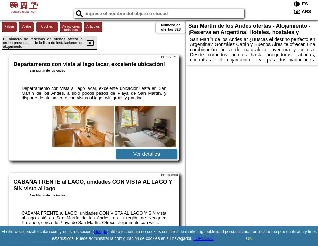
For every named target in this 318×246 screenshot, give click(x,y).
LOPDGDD (203, 238)
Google (100, 231)
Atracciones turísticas (71, 28)
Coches (47, 26)
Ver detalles (146, 154)
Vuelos (26, 26)
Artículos (93, 26)
